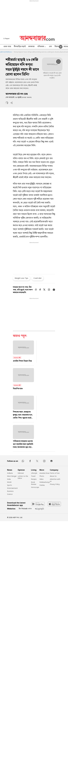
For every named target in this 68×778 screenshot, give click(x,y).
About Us (53, 476)
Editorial (21, 473)
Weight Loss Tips (21, 278)
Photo (42, 476)
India (9, 479)
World (9, 482)
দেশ (50, 47)
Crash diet (37, 278)
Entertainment (12, 488)
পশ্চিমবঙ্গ (41, 47)
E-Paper (7, 38)
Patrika (42, 485)
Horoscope (35, 487)
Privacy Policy (55, 484)
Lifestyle (34, 473)
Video (42, 479)
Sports (9, 485)
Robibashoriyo (45, 482)
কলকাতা (31, 47)
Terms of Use (55, 473)
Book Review (33, 483)
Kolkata (10, 473)
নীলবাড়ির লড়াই (20, 47)
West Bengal (11, 476)
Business (10, 491)
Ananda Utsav (45, 473)
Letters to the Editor (23, 477)
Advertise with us (55, 480)
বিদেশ (57, 47)
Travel (33, 476)
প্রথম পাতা (7, 47)
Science (10, 494)
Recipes (34, 479)
